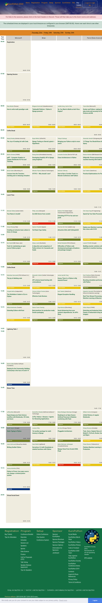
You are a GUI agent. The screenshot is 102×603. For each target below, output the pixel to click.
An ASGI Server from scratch (41, 214)
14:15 (2, 307)
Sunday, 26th (69, 33)
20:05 (2, 495)
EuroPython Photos (74, 545)
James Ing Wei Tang (63, 275)
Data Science (25, 551)
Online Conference (42, 534)
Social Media (72, 534)
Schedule (24, 540)
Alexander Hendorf (88, 138)
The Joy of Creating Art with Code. (18, 141)
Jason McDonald (11, 444)
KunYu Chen (68, 106)
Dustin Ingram (10, 428)
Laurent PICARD (87, 243)
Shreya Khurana (87, 428)
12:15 (2, 242)
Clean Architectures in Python (67, 157)
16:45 (2, 387)
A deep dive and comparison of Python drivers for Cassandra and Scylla (42, 248)
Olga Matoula (61, 307)
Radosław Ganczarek (12, 275)
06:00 (2, 41)
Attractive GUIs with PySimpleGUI (68, 230)
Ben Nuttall (10, 243)
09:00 (2, 138)
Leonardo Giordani (62, 154)
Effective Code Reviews (39, 296)
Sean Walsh (35, 444)
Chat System (41, 537)
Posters (23, 554)
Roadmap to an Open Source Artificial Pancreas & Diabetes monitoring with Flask (67, 417)
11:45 (2, 226)
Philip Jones (35, 211)
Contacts (71, 571)
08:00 (2, 106)
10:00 (2, 170)
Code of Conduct (73, 548)
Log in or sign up (89, 4)
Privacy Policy (72, 579)
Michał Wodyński (62, 243)
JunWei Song (61, 106)
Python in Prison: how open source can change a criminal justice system (18, 473)
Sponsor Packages (58, 542)
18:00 (2, 428)
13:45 (2, 291)
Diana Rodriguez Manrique (65, 412)
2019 (18, 597)
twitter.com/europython (35, 590)
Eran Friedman (87, 275)
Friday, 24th (48, 33)
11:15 (2, 210)
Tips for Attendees (11, 537)
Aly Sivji (60, 428)
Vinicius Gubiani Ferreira (38, 291)
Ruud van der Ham (62, 227)
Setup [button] (51, 3)
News (28, 3)
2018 (21, 597)
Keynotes (24, 537)
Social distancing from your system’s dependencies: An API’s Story (68, 312)
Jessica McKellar (11, 468)
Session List (24, 543)
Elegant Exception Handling (66, 294)
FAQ (73, 3)
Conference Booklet (27, 534)
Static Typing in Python (14, 431)
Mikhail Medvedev (12, 307)
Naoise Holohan (87, 154)
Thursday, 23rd (37, 33)
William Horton (87, 412)
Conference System (43, 540)
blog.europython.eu (15, 590)
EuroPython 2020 (14, 4)
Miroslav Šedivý (11, 211)
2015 (32, 597)
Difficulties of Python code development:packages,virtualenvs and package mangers (69, 248)
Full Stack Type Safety (39, 230)
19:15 (2, 468)
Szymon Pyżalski (36, 227)
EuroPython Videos (74, 542)
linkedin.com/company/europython (60, 590)
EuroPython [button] (66, 3)
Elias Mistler (10, 106)
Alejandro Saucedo (88, 291)
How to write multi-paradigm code (17, 109)
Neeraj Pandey (11, 138)
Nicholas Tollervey (62, 170)
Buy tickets (79, 4)
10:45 (2, 194)
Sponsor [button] (58, 3)
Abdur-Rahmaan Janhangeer (65, 444)
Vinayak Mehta (11, 291)
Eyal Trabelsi (86, 170)
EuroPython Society (74, 561)
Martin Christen (11, 154)
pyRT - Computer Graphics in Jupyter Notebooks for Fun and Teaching (16, 159)
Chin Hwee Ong (87, 211)
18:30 (2, 444)
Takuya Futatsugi (62, 138)
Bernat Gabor (10, 170)
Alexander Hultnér (37, 275)
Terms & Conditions (74, 582)
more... (36, 597)
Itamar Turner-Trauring (38, 307)
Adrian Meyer (86, 307)
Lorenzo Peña (36, 428)
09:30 (2, 154)
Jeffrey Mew (10, 412)
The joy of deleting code (14, 278)
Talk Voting (24, 562)
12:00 (2, 234)
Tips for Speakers (26, 570)
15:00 (2, 331)
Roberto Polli (61, 211)
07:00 (2, 74)
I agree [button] (95, 600)
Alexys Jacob (35, 243)
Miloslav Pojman (36, 170)
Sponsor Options (58, 545)
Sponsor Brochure (58, 539)
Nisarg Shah (35, 154)
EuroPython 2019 (73, 569)
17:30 (2, 411)
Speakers (24, 546)
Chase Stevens (87, 444)
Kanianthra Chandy (37, 412)
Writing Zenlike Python (14, 447)
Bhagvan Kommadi (37, 106)
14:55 (2, 328)
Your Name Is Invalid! (13, 214)
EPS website (88, 558)
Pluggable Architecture (65, 431)
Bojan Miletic (35, 138)
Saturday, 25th (58, 33)
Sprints (23, 548)
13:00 (2, 267)
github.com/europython (85, 590)
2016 (28, 597)
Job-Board (56, 553)
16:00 (2, 363)
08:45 (2, 130)
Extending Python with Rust (15, 310)
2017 (25, 597)
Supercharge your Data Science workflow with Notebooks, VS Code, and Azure (18, 417)
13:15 (2, 275)
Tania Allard (86, 106)
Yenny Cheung (11, 227)
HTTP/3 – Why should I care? (41, 173)
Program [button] (44, 3)
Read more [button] (63, 600)
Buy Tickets (8, 534)
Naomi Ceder (10, 363)
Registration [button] (35, 3)
